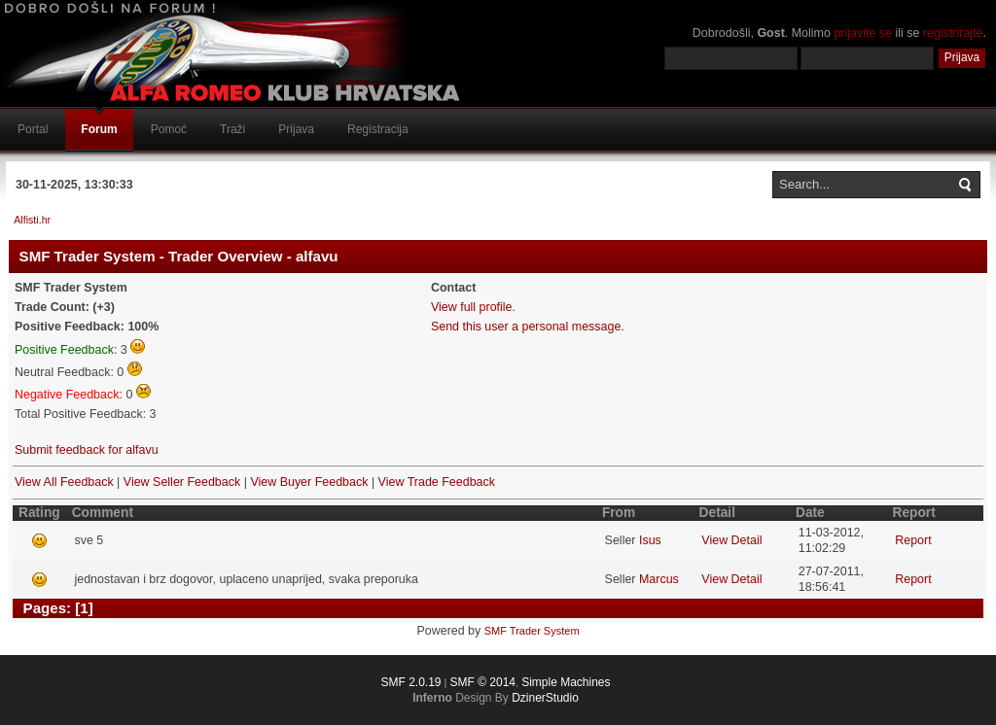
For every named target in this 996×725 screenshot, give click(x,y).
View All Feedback (64, 482)
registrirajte (953, 33)
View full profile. (473, 307)
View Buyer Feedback (309, 482)
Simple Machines (565, 682)
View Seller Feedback (182, 482)
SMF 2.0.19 (410, 682)
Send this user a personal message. (527, 326)
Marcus (659, 579)
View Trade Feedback (436, 482)
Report (913, 540)
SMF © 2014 (482, 682)
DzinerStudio (545, 698)
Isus (650, 540)
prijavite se (863, 33)
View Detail (731, 540)
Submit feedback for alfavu (87, 450)
